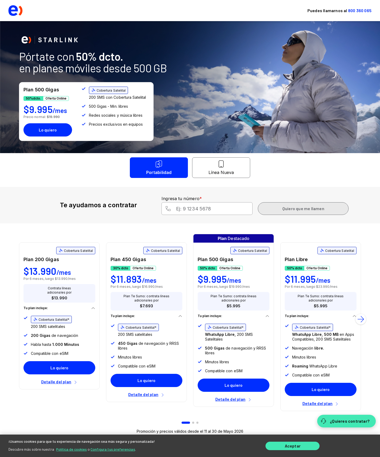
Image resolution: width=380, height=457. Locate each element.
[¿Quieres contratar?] (346, 421)
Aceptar (293, 445)
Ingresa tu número (182, 198)
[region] (190, 445)
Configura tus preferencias (113, 449)
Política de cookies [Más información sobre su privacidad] (71, 449)
